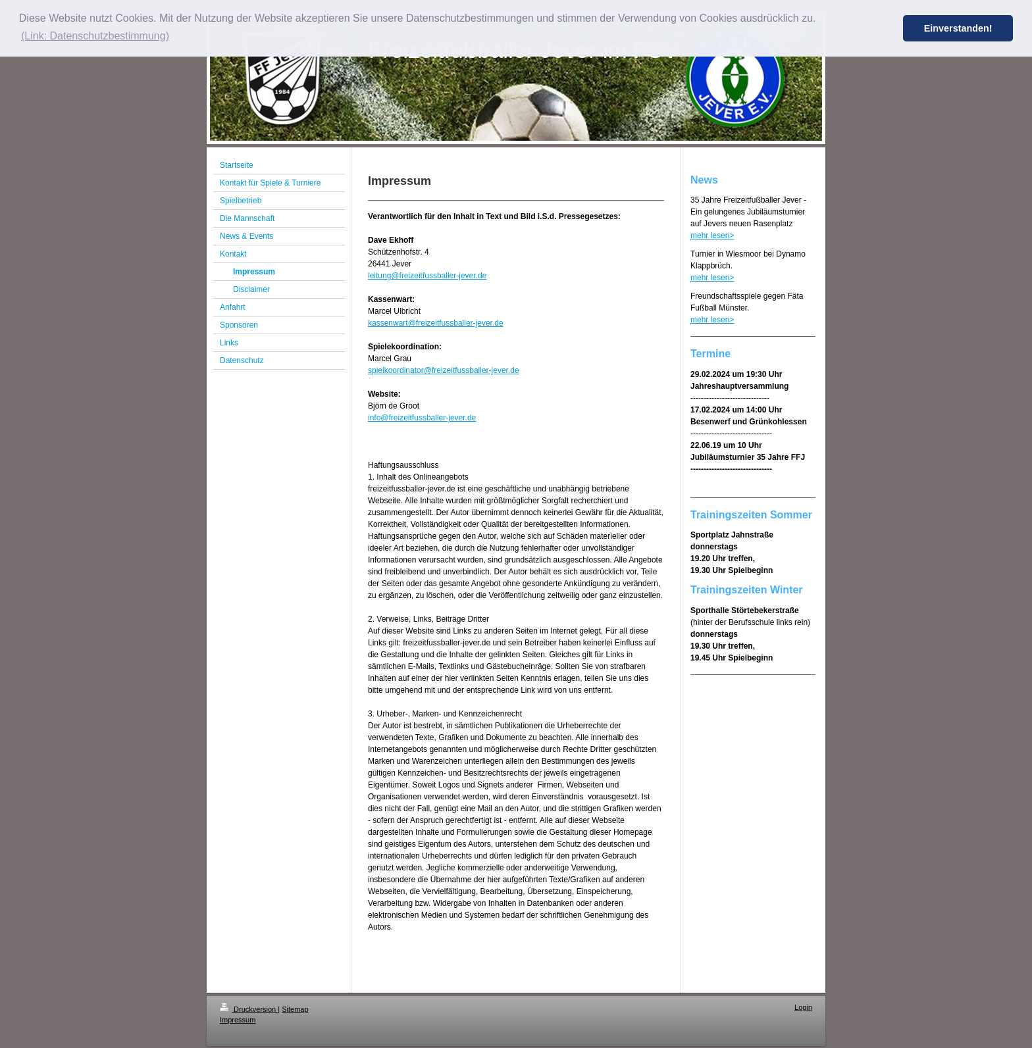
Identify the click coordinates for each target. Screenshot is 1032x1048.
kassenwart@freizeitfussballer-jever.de (435, 323)
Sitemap (295, 1009)
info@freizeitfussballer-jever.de (422, 417)
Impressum (237, 1020)
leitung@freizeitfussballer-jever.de (427, 275)
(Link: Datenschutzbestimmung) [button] (95, 35)
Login (803, 1007)
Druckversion (249, 1009)
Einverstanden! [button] (958, 28)
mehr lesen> (712, 235)
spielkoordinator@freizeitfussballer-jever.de (443, 370)
